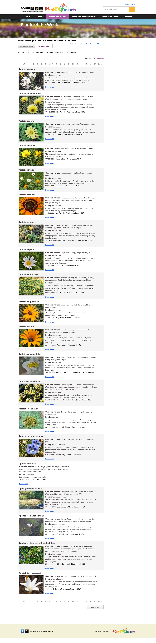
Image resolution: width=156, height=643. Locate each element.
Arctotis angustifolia (28, 304)
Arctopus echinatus (27, 412)
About (41, 17)
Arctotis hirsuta (25, 171)
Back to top (95, 612)
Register (132, 4)
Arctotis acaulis (26, 329)
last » (100, 64)
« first (25, 64)
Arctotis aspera (25, 251)
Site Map (105, 631)
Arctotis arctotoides (28, 276)
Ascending (89, 58)
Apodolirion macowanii (29, 578)
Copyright (98, 631)
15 (86, 64)
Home (27, 17)
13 (77, 64)
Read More (49, 87)
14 (82, 64)
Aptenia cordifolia (27, 467)
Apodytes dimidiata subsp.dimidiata (36, 548)
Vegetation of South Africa (84, 17)
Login (127, 4)
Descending (99, 58)
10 (64, 64)
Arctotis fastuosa (26, 196)
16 (90, 64)
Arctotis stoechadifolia (29, 94)
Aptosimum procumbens (30, 440)
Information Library (110, 17)
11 (68, 64)
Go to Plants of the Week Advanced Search (87, 46)
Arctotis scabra (25, 121)
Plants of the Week (57, 17)
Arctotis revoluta (26, 146)
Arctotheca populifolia (29, 357)
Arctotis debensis (27, 224)
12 (73, 64)
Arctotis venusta (26, 69)
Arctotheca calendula (28, 385)
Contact (128, 17)
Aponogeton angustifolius (31, 520)
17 (95, 64)
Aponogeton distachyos (30, 493)
